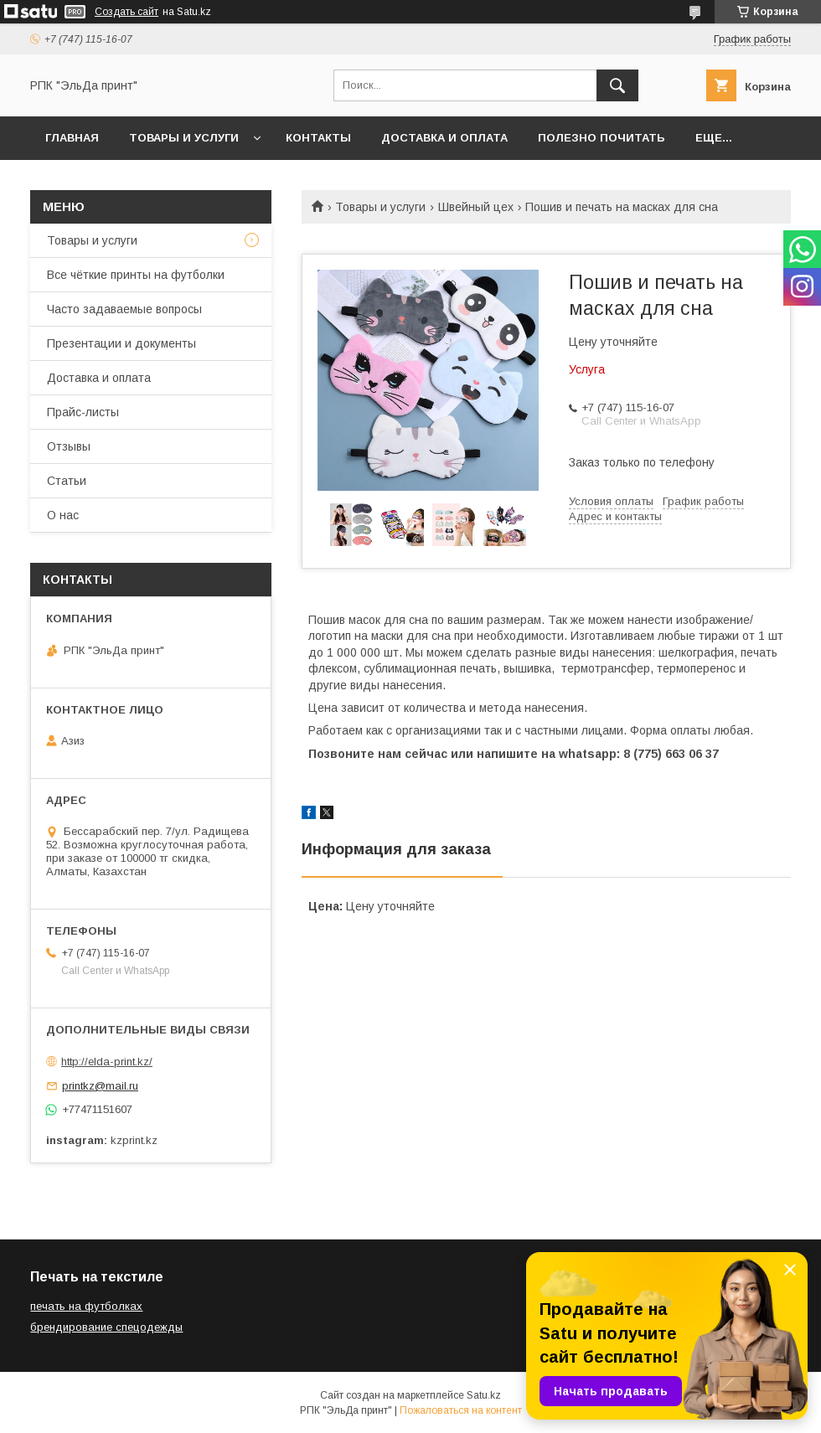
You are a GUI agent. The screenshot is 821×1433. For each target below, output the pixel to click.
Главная (72, 137)
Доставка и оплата (444, 137)
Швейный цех (476, 207)
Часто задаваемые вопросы (124, 309)
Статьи (66, 480)
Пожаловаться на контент (461, 1410)
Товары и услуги (184, 137)
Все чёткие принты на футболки (136, 274)
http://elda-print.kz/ (106, 1061)
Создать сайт (126, 12)
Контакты (318, 137)
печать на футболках (86, 1306)
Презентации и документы (121, 343)
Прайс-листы (83, 412)
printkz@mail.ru (100, 1086)
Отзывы (68, 446)
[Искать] (617, 85)
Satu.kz (484, 1395)
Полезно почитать (601, 137)
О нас (63, 515)
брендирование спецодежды (106, 1327)
